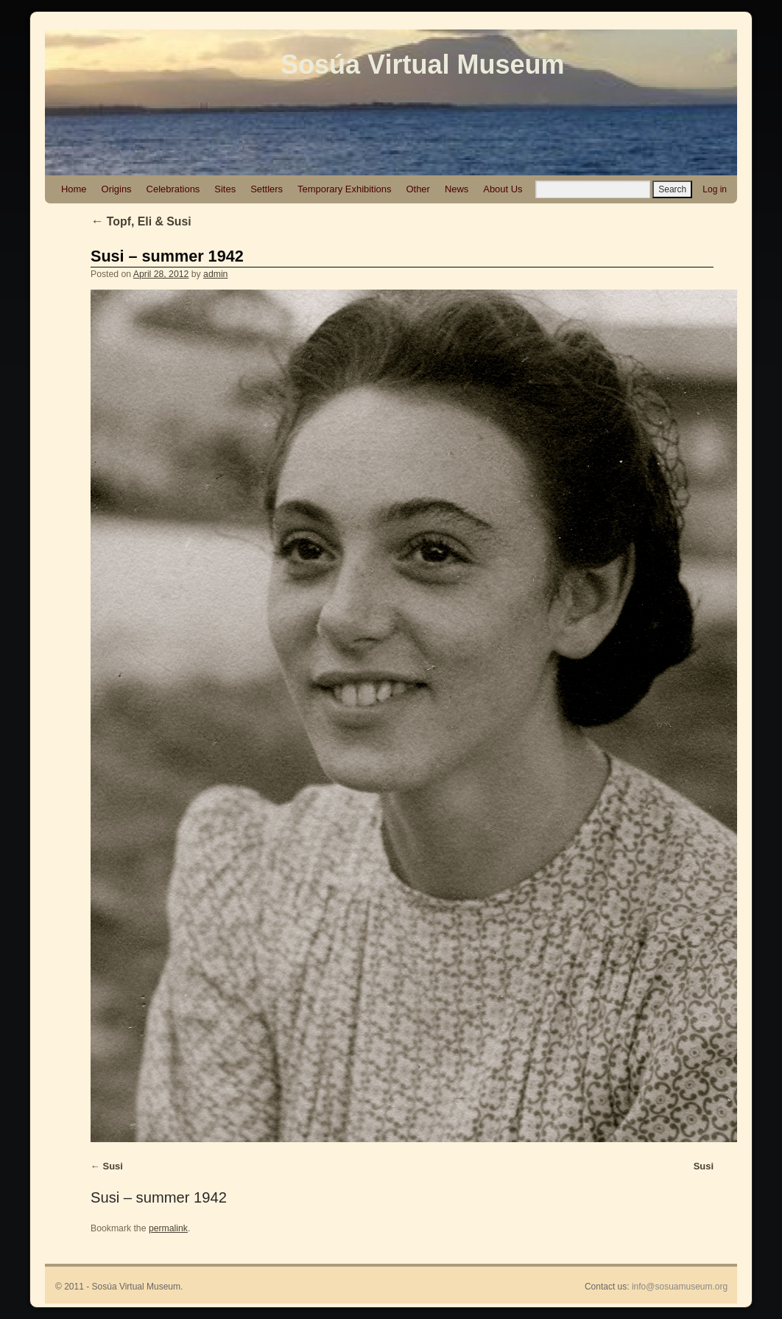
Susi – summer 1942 (167, 256)
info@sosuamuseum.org (680, 1286)
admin (215, 274)
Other (417, 189)
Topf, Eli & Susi (141, 221)
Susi (113, 1166)
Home (74, 189)
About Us (502, 189)
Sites (225, 189)
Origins (117, 189)
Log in (714, 189)
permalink (168, 1228)
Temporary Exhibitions (344, 189)
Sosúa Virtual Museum (422, 64)
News (456, 189)
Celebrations (173, 189)
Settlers (266, 189)
